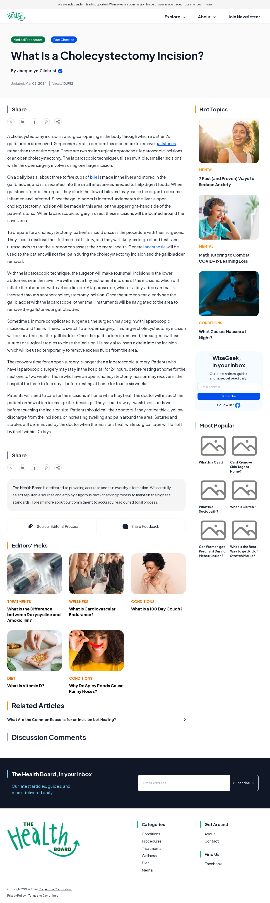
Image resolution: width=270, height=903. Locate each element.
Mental (206, 169)
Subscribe (229, 396)
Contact (212, 841)
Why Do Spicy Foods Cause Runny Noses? (96, 688)
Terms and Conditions (43, 895)
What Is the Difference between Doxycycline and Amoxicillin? (34, 614)
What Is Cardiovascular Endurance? (92, 611)
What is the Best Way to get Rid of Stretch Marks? (244, 551)
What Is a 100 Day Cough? (157, 608)
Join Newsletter (244, 16)
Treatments (19, 601)
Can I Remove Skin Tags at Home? (241, 466)
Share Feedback (140, 526)
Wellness (78, 601)
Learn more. (204, 4)
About (210, 833)
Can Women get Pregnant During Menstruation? (212, 551)
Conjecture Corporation (55, 889)
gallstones (165, 143)
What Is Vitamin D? (25, 685)
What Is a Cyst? (211, 462)
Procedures (152, 841)
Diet (11, 678)
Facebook (213, 863)
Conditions (142, 601)
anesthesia (155, 246)
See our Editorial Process (53, 526)
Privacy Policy (16, 895)
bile (93, 177)
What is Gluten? (243, 507)
